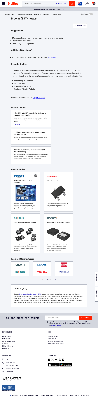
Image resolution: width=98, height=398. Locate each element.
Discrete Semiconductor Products (28, 14)
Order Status (52, 339)
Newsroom (5, 348)
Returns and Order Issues (55, 343)
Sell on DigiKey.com (8, 341)
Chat (5, 360)
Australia (14, 395)
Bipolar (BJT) (57, 14)
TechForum (51, 57)
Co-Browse (7, 372)
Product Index (9, 14)
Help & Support (39, 98)
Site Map (5, 343)
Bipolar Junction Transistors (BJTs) (30, 294)
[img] (13, 4)
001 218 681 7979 (10, 365)
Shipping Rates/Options (55, 341)
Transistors (45, 14)
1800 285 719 (8, 363)
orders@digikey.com (10, 368)
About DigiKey (6, 336)
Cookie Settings (86, 395)
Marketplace (6, 339)
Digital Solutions (7, 346)
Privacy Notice (56, 325)
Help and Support (53, 336)
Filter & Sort (81, 25)
